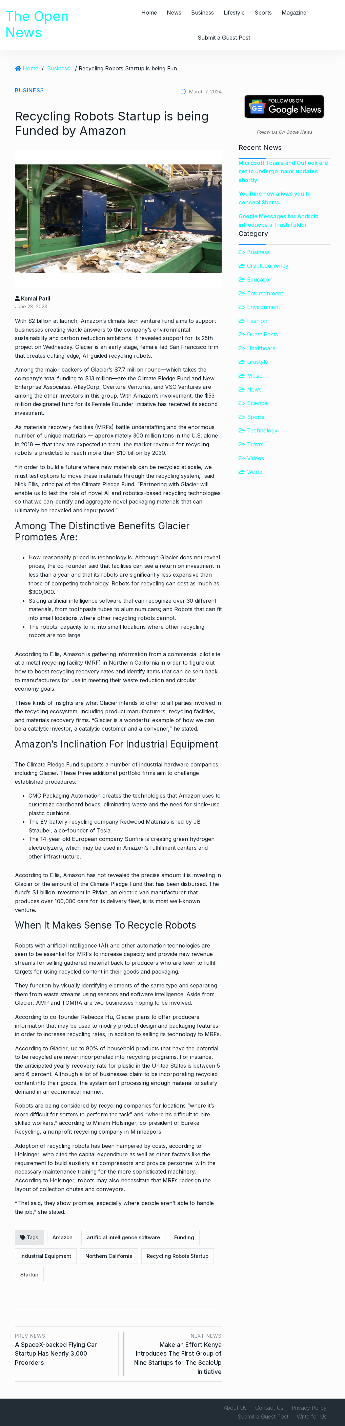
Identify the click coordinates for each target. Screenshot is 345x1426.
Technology (262, 430)
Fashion (257, 320)
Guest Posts (262, 334)
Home (149, 12)
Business (202, 12)
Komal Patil (32, 298)
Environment (263, 307)
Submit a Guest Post (224, 37)
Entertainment (265, 293)
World (254, 471)
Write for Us (312, 1416)
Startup (29, 1274)
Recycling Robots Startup (177, 1256)
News (174, 12)
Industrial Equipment (45, 1256)
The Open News (37, 24)
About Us (235, 1407)
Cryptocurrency (267, 265)
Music (254, 375)
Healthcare (261, 348)
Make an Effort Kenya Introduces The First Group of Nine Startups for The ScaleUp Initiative (176, 1353)
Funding (184, 1237)
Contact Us (269, 1407)
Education (259, 279)
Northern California (109, 1256)
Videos (255, 458)
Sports (263, 12)
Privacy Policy (309, 1407)
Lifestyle (234, 12)
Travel (255, 444)
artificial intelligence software (123, 1237)
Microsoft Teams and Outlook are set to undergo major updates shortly (283, 171)
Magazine (294, 12)
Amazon (63, 1237)
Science (257, 403)
